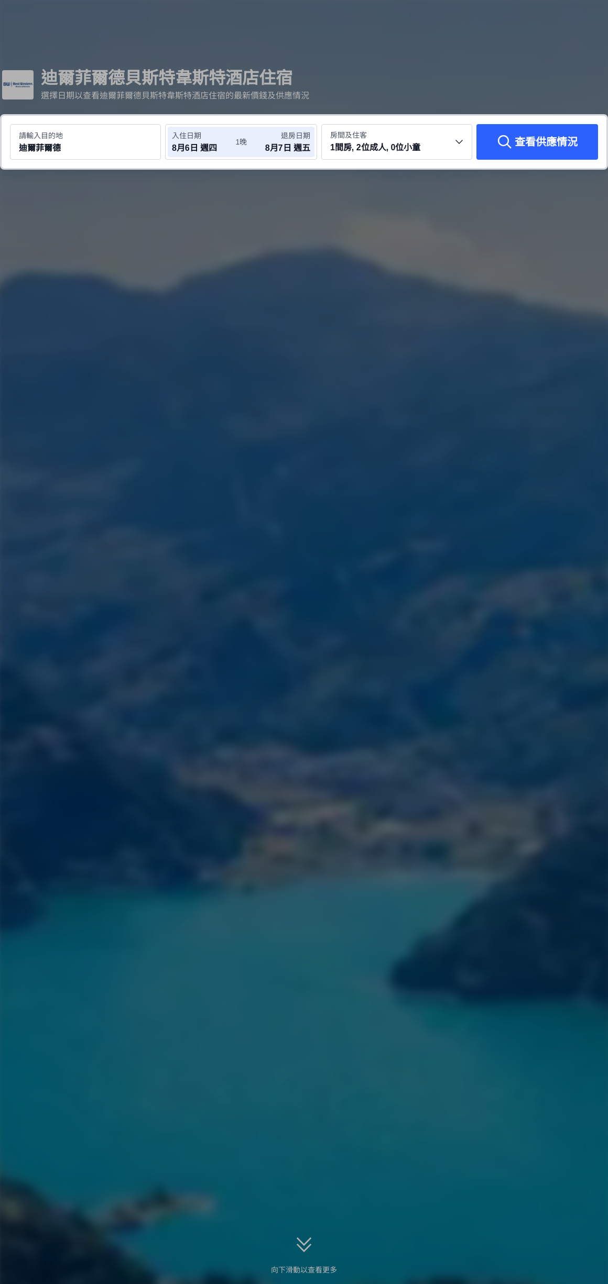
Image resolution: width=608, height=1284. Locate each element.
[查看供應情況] (537, 142)
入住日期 (186, 135)
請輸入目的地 (41, 135)
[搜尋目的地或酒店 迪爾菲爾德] (85, 142)
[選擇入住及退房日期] (203, 142)
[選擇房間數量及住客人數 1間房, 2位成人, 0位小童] (397, 142)
